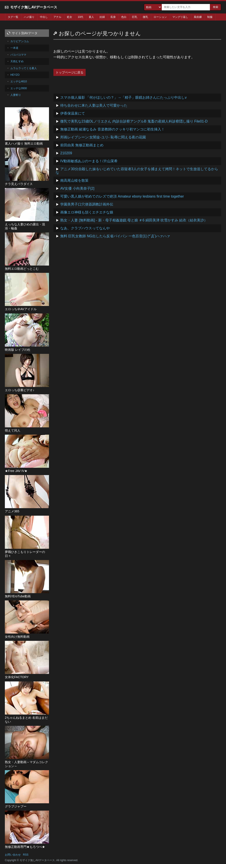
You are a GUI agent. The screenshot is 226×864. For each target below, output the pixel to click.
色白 (123, 17)
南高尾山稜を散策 (74, 180)
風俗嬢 (198, 17)
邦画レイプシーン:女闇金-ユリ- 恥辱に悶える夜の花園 (103, 137)
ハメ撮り (29, 17)
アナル (57, 17)
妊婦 (102, 17)
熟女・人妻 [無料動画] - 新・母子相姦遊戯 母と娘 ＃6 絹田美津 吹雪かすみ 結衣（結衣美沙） (133, 220)
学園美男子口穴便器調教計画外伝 (86, 204)
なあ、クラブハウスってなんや (85, 228)
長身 (113, 17)
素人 (91, 17)
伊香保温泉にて (72, 113)
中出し (44, 17)
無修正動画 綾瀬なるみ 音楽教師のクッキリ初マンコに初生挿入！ (112, 129)
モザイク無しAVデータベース (33, 7)
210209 (66, 153)
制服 (210, 17)
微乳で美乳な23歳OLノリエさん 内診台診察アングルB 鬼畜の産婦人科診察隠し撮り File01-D (134, 121)
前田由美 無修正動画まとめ (82, 145)
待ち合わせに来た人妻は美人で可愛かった (93, 105)
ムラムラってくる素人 (23, 68)
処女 (69, 17)
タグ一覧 (13, 17)
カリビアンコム (19, 41)
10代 (80, 17)
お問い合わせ (13, 854)
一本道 (14, 47)
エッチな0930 (18, 88)
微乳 (145, 17)
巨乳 (134, 17)
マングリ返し (180, 17)
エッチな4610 (18, 81)
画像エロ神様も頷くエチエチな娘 (86, 212)
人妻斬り (15, 94)
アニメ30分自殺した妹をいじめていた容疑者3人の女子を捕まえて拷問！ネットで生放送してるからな (137, 170)
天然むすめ (17, 61)
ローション (160, 17)
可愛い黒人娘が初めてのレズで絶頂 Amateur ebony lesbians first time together (122, 196)
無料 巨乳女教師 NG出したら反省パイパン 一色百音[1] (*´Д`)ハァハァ (115, 236)
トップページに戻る (69, 72)
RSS (25, 854)
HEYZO (14, 74)
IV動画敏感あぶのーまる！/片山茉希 (89, 161)
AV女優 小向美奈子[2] (77, 188)
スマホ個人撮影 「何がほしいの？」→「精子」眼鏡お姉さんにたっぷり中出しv (123, 97)
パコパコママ (18, 54)
